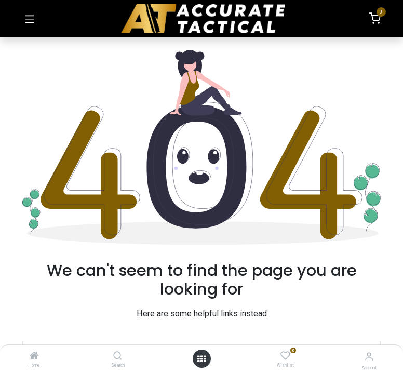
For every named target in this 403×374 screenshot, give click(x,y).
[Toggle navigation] (29, 19)
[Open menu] (201, 359)
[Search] (118, 356)
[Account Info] (369, 357)
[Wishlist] (285, 356)
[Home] (34, 356)
